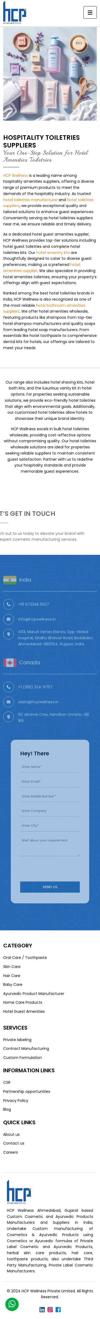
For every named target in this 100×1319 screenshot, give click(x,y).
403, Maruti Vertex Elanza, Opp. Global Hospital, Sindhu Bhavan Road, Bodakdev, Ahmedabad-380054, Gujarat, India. (55, 647)
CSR (6, 1082)
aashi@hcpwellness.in (38, 711)
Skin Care (12, 966)
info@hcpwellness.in (37, 628)
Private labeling (17, 1039)
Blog (7, 1109)
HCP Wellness (15, 175)
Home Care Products (22, 1002)
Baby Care (12, 984)
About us (11, 1134)
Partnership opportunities (26, 1091)
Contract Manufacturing (26, 1048)
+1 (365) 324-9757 (35, 696)
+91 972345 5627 (33, 613)
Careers (10, 1152)
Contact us (13, 1143)
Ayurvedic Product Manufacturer (33, 993)
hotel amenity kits (53, 252)
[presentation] (53, 861)
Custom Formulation (22, 1057)
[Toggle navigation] (90, 12)
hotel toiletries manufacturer (30, 199)
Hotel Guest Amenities (24, 1011)
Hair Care (11, 975)
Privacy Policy (15, 1100)
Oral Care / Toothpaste (25, 957)
